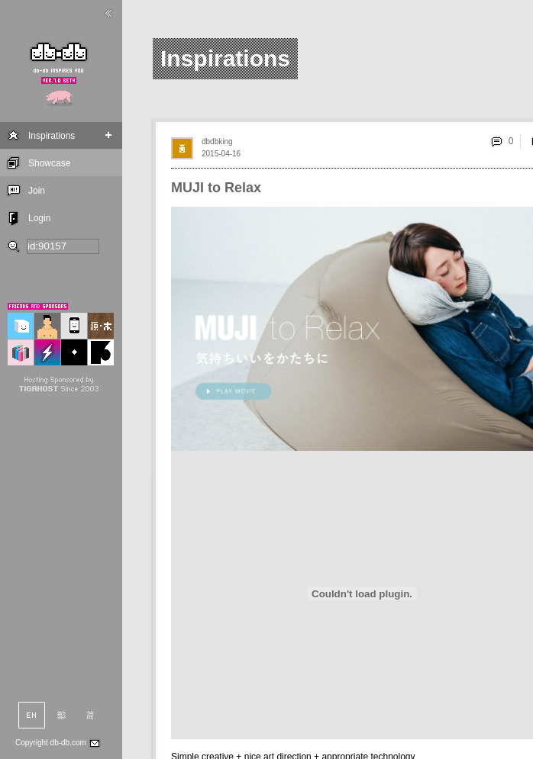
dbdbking (217, 141)
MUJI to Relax (216, 187)
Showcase (49, 163)
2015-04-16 (221, 154)
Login (39, 218)
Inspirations (51, 135)
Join (36, 190)
